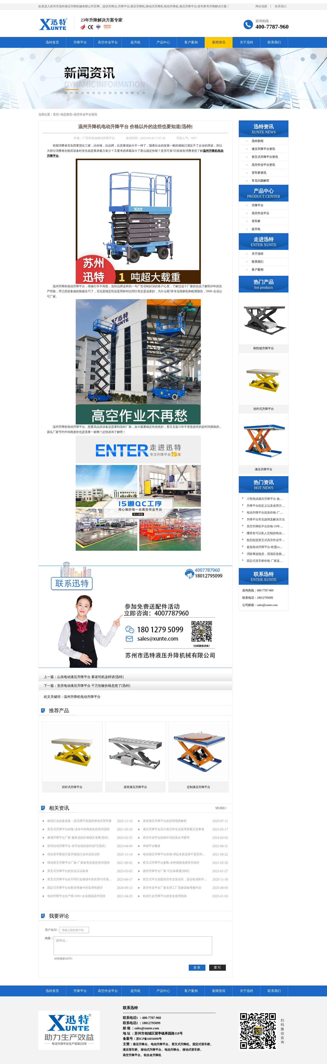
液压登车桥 (130, 1049)
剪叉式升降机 (180, 1044)
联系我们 (281, 6)
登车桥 (256, 221)
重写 (217, 967)
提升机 (136, 42)
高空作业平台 (108, 42)
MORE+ (221, 808)
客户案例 (191, 42)
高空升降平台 (131, 1055)
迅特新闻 (257, 141)
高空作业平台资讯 (85, 114)
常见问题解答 (260, 180)
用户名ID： (52, 929)
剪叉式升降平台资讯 (265, 156)
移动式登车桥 (191, 1049)
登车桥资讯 (259, 172)
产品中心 (163, 42)
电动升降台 (172, 1049)
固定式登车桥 (201, 1044)
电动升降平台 (159, 1044)
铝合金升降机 (152, 1055)
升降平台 (80, 42)
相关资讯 (59, 808)
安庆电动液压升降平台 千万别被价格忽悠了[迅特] (93, 685)
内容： (49, 938)
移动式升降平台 (151, 1049)
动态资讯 (66, 114)
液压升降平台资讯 (263, 149)
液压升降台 (140, 1044)
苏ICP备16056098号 (149, 1038)
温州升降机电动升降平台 (82, 696)
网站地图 (261, 6)
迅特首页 (52, 42)
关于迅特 (246, 42)
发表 (197, 967)
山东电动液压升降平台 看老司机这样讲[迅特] (90, 677)
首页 (56, 114)
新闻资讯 (218, 42)
